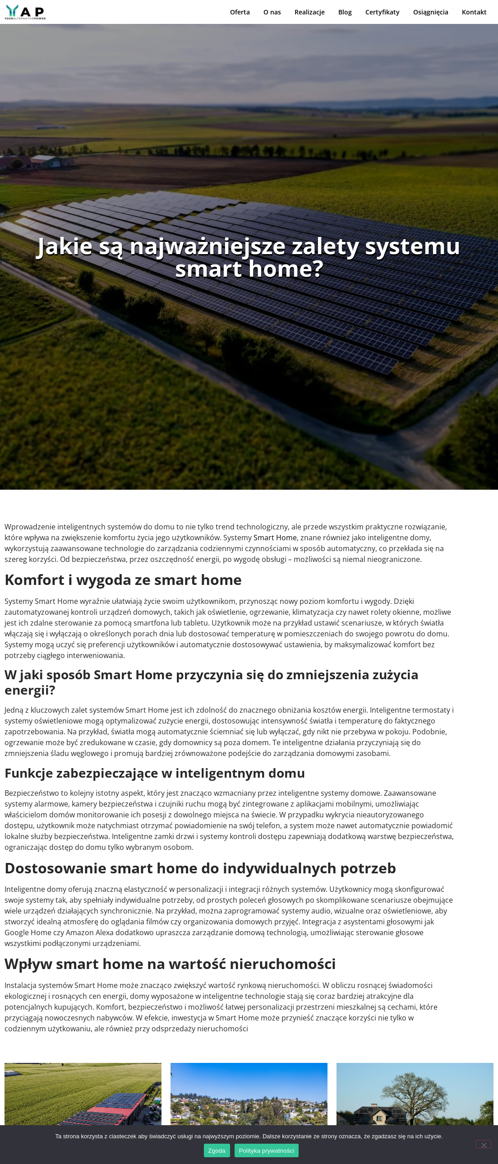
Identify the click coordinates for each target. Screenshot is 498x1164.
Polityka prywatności (267, 1150)
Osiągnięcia (430, 12)
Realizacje (310, 12)
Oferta (240, 12)
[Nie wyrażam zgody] (483, 1144)
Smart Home (275, 538)
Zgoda (217, 1150)
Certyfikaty (382, 12)
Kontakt (474, 12)
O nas (272, 12)
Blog (345, 12)
